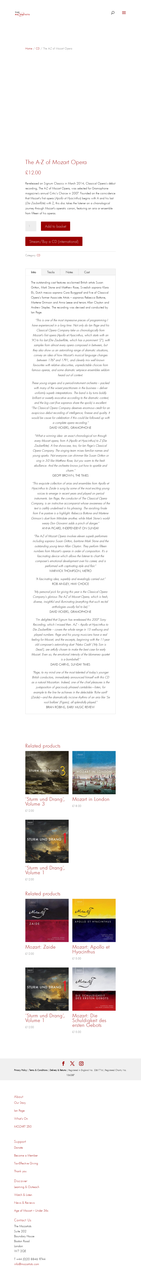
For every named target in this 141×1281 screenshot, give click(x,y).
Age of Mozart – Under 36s (31, 1210)
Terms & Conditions (38, 1070)
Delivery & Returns (58, 1070)
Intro (33, 272)
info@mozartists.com (26, 1264)
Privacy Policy (21, 1070)
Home (28, 48)
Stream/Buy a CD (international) (53, 241)
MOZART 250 (23, 1126)
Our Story (20, 1102)
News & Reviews (24, 1202)
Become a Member (26, 1155)
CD (38, 48)
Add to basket (55, 226)
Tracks (51, 272)
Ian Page (19, 1110)
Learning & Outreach (26, 1187)
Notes (69, 272)
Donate (18, 1147)
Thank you (20, 1171)
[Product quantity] (30, 226)
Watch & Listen (23, 1195)
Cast (87, 272)
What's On (21, 1118)
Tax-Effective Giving (26, 1163)
